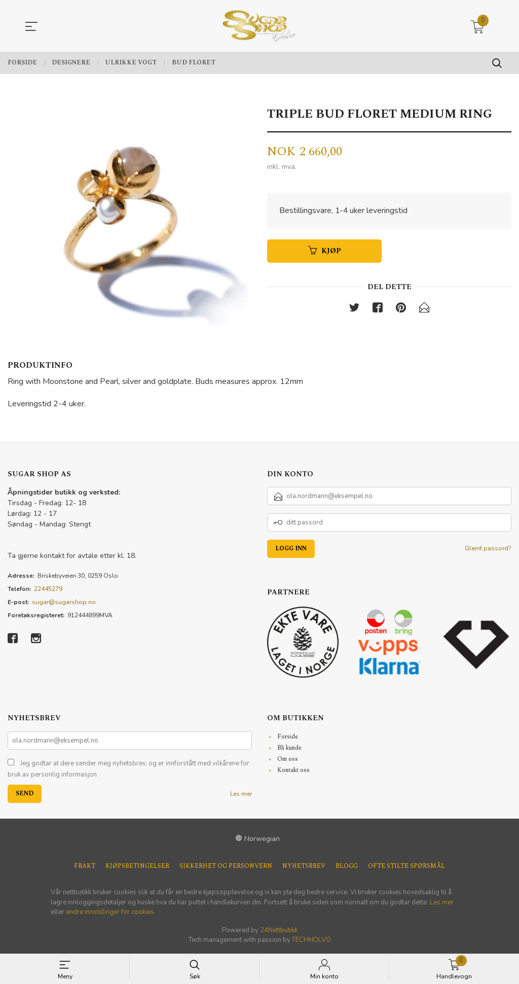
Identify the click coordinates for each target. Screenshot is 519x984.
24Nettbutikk (279, 930)
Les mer (241, 794)
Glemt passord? (488, 548)
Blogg (347, 866)
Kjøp (324, 251)
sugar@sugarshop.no (64, 602)
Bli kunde (289, 748)
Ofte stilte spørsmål (406, 866)
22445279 (48, 589)
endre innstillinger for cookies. (111, 912)
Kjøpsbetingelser (137, 866)
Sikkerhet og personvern (225, 866)
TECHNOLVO (311, 939)
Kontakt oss (293, 770)
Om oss (287, 759)
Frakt (84, 866)
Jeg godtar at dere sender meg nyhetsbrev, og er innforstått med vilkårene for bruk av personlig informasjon (128, 769)
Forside (287, 737)
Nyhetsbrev (303, 866)
